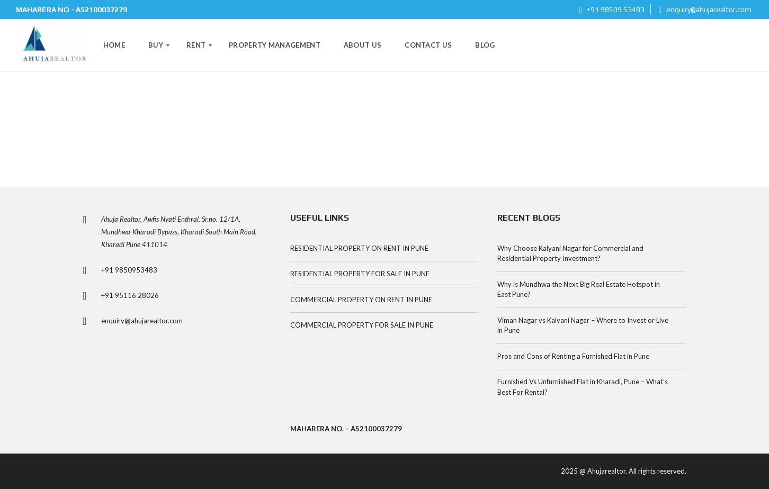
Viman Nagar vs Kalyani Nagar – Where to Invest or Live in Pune (582, 325)
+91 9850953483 (129, 270)
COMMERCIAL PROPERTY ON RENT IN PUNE (361, 299)
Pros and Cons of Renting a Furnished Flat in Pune (573, 356)
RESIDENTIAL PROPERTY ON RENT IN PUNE (359, 248)
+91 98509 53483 (612, 9)
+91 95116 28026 (130, 295)
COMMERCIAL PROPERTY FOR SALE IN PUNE (361, 325)
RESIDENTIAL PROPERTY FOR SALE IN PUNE (360, 273)
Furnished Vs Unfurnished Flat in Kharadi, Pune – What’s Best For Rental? (582, 386)
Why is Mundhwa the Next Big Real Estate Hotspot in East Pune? (578, 289)
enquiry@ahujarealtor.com (705, 9)
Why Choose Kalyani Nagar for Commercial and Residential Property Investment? (570, 253)
